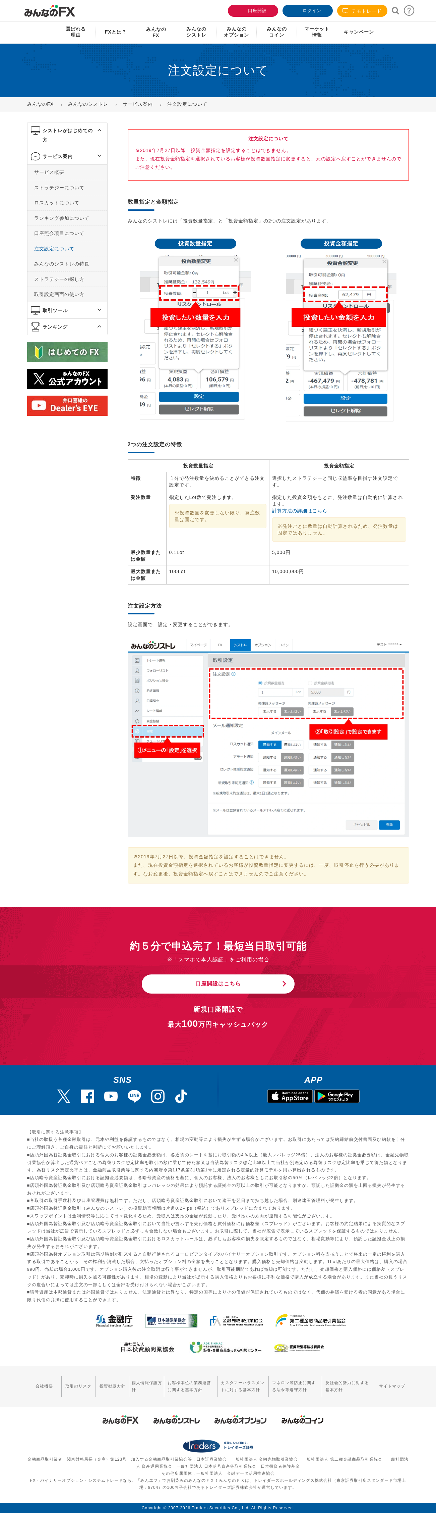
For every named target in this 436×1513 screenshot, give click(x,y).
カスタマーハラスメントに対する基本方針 (242, 1386)
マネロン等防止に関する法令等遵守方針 (294, 1386)
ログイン (307, 10)
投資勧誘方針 (113, 1386)
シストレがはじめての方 (68, 135)
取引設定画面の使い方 (59, 294)
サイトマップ (392, 1386)
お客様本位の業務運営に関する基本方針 (189, 1386)
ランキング (55, 326)
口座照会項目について (59, 233)
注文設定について (54, 248)
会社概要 (44, 1386)
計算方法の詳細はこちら (299, 510)
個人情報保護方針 (147, 1386)
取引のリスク (78, 1386)
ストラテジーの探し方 (59, 279)
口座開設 (252, 10)
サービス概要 (49, 172)
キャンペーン (359, 32)
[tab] (67, 135)
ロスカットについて (56, 202)
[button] (93, 130)
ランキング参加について (61, 217)
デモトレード (362, 11)
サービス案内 (58, 156)
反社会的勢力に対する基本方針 (347, 1386)
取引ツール (55, 310)
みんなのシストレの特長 (61, 263)
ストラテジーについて (59, 187)
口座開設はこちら (218, 984)
